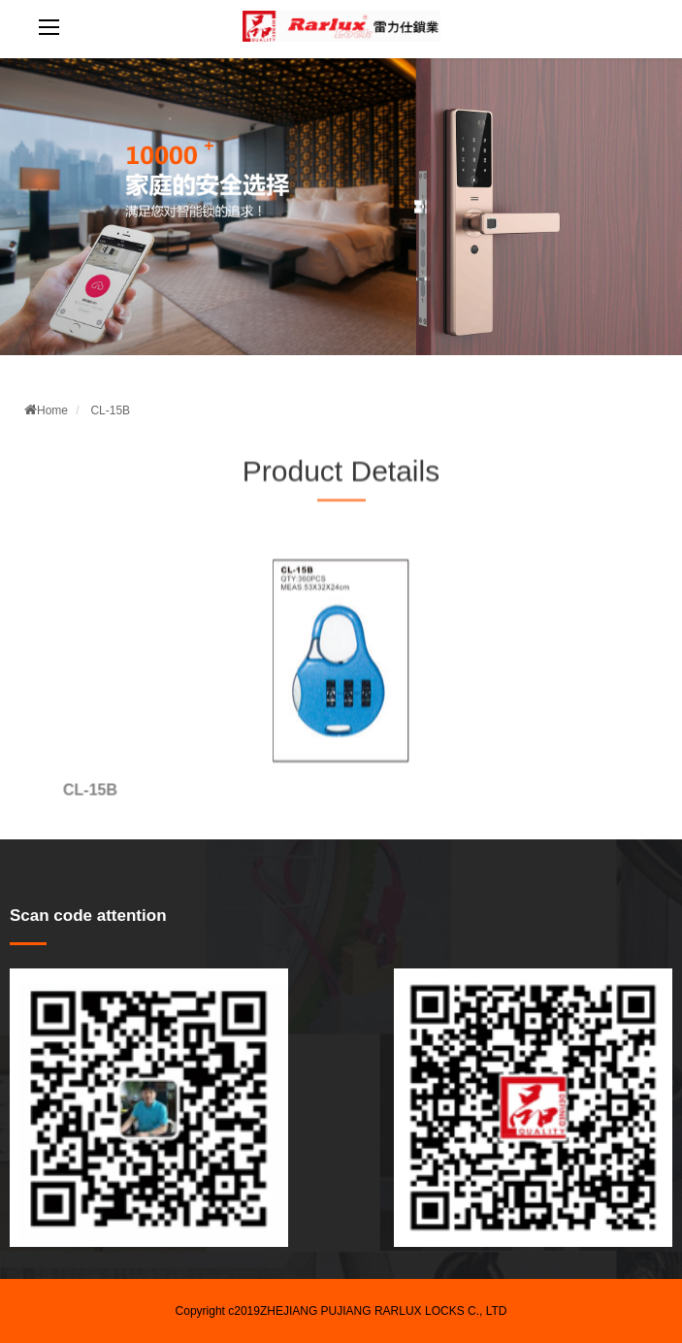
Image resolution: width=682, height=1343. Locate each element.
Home (46, 410)
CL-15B (110, 410)
